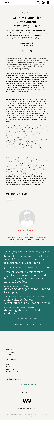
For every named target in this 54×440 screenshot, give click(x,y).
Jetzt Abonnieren (27, 384)
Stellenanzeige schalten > (27, 324)
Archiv (9, 199)
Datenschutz (11, 359)
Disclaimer (10, 354)
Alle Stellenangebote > (27, 319)
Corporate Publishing (22, 61)
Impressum (10, 352)
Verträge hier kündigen (15, 371)
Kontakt (9, 349)
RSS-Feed (9, 366)
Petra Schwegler (28, 43)
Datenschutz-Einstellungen (17, 362)
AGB (7, 364)
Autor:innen (11, 357)
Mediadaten (10, 369)
